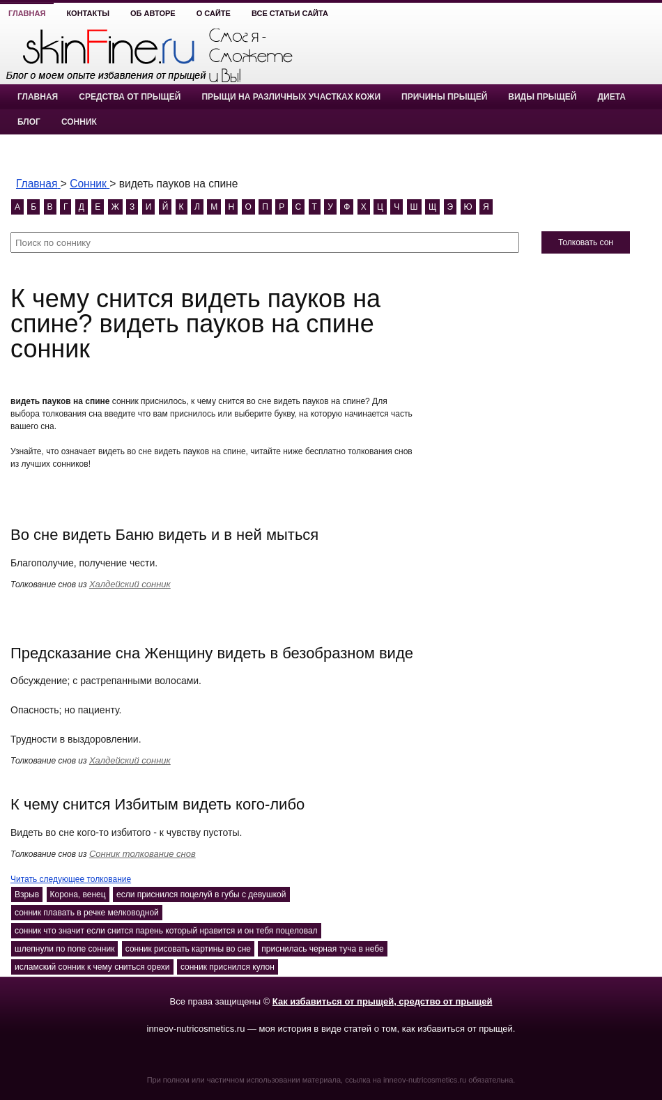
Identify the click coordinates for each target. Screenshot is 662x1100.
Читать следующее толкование (70, 879)
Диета (611, 97)
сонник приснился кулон (227, 967)
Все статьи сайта (290, 13)
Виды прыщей (542, 97)
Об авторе (153, 13)
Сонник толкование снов (142, 854)
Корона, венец (78, 894)
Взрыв (27, 894)
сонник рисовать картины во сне (188, 949)
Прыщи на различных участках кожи (290, 97)
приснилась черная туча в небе (322, 949)
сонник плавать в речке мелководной (87, 912)
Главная (26, 13)
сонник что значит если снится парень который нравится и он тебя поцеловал (166, 931)
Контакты (87, 13)
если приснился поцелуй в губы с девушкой (201, 894)
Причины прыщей (444, 97)
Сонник (79, 122)
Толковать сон (585, 242)
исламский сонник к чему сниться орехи (92, 967)
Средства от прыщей (129, 97)
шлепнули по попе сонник (64, 949)
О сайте (214, 13)
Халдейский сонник (130, 584)
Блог (28, 122)
